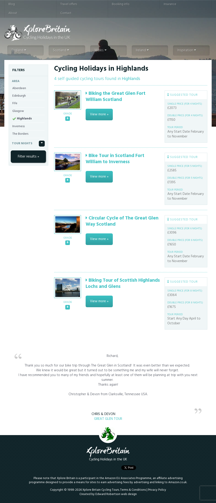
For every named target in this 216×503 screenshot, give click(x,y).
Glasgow (18, 111)
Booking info (120, 4)
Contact (65, 13)
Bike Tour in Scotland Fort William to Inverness (115, 159)
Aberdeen (19, 88)
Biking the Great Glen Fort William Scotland (115, 96)
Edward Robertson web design (116, 494)
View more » (99, 114)
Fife (14, 103)
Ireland (142, 50)
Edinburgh (19, 95)
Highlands (24, 118)
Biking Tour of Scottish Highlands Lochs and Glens (123, 283)
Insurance (170, 4)
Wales (101, 50)
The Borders (20, 134)
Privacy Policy (157, 490)
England (19, 50)
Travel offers (68, 4)
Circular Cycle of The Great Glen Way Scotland (122, 221)
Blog (11, 4)
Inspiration (186, 50)
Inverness (18, 126)
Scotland (61, 50)
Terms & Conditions (133, 490)
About (12, 13)
